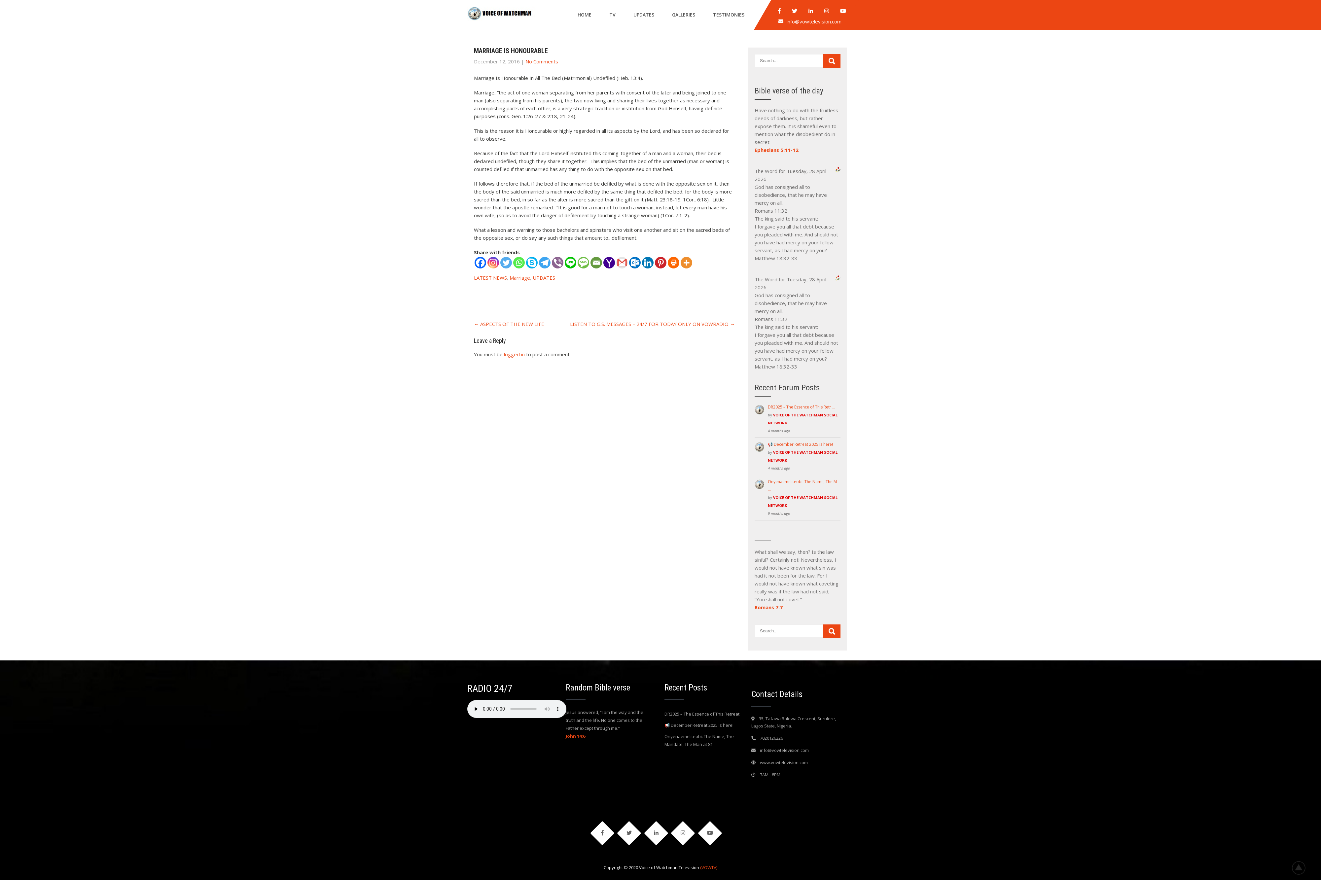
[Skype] (532, 262)
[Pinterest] (660, 262)
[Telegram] (545, 262)
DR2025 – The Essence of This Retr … (801, 407)
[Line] (570, 262)
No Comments (541, 61)
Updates (643, 15)
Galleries (683, 15)
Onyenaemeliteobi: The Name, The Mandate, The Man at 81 (699, 740)
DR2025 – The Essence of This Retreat (701, 714)
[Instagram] (493, 262)
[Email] (596, 262)
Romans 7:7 (769, 607)
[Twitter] (506, 262)
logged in (514, 354)
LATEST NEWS (490, 277)
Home (584, 15)
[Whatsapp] (519, 262)
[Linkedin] (648, 262)
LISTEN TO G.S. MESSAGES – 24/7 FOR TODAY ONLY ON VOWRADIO (652, 324)
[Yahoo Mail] (609, 262)
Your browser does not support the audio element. (516, 709)
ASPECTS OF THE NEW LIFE (509, 324)
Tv (612, 15)
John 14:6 (575, 736)
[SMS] (583, 262)
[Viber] (557, 262)
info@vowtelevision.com (814, 21)
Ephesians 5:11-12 (777, 150)
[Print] (673, 262)
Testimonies (728, 15)
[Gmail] (622, 262)
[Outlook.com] (635, 262)
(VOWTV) (708, 870)
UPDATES (544, 277)
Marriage (520, 277)
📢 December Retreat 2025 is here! (800, 444)
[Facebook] (480, 262)
